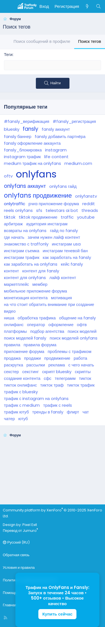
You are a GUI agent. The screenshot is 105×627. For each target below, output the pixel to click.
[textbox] (52, 65)
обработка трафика (37, 318)
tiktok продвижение (38, 217)
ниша (9, 318)
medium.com (78, 163)
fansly (30, 129)
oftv (8, 176)
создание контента (22, 378)
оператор (36, 324)
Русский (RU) (16, 542)
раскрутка (13, 365)
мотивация (61, 298)
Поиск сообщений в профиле (41, 41)
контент (11, 271)
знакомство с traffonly (26, 244)
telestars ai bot (62, 210)
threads (89, 210)
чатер (9, 419)
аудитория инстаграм (46, 224)
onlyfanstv (86, 196)
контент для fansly (40, 271)
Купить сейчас (57, 614)
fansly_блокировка (23, 150)
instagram (56, 150)
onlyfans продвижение (38, 195)
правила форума (40, 345)
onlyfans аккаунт (25, 186)
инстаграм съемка (21, 251)
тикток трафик (80, 385)
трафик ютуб (16, 412)
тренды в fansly (47, 412)
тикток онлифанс (20, 385)
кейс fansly (72, 264)
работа (80, 358)
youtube (86, 217)
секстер (11, 372)
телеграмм (65, 378)
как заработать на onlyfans (30, 264)
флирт (73, 412)
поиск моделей (81, 331)
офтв (82, 324)
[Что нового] (87, 6)
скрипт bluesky (57, 372)
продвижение (57, 358)
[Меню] (7, 6)
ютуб (23, 419)
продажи (32, 358)
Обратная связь (16, 555)
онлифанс (14, 324)
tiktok (9, 217)
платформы (15, 331)
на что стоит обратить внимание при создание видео (49, 307)
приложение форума (24, 351)
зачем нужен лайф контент (54, 237)
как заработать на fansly (67, 257)
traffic (67, 217)
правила (12, 345)
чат (85, 412)
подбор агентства (47, 331)
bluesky (11, 129)
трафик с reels (57, 405)
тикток (85, 378)
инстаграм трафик (21, 257)
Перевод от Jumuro (20, 530)
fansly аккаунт (56, 129)
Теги (8, 54)
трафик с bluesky (21, 392)
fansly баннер (17, 136)
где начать (14, 237)
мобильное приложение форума (35, 291)
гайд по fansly (64, 230)
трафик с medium (22, 405)
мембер (40, 284)
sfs (39, 210)
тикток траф (52, 385)
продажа (12, 358)
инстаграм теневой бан (65, 251)
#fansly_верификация (26, 121)
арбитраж (13, 224)
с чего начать (81, 365)
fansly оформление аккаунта (32, 143)
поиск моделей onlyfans (73, 338)
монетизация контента (26, 298)
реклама (56, 365)
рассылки (36, 365)
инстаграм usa (66, 244)
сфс (47, 378)
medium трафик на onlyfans (32, 163)
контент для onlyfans (25, 277)
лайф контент (62, 277)
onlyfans (36, 174)
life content (56, 157)
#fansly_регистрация (74, 121)
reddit (88, 204)
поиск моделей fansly (25, 338)
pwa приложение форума (54, 204)
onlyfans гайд (63, 186)
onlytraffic (14, 204)
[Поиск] (98, 6)
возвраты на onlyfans (25, 230)
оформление (61, 324)
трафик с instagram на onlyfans (36, 398)
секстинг (30, 372)
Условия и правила (19, 567)
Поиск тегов (89, 41)
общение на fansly (77, 318)
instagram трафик (22, 157)
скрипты (83, 372)
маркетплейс (16, 284)
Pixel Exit (29, 524)
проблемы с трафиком (69, 351)
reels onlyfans (18, 210)
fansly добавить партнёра (60, 136)
